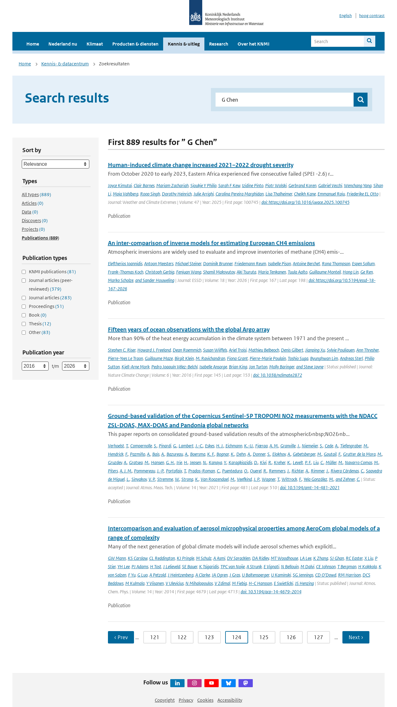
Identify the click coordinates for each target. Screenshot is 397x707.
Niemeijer (310, 446)
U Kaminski (281, 575)
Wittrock (289, 479)
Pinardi (165, 446)
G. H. (170, 462)
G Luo (142, 575)
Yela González (315, 479)
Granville (288, 446)
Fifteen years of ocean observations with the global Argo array (189, 329)
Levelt (298, 462)
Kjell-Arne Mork (135, 367)
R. (270, 462)
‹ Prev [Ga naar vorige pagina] (121, 637)
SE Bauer (189, 566)
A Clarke (202, 575)
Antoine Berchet (306, 263)
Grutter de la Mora (359, 454)
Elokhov (279, 454)
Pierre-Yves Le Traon (125, 358)
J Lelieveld (171, 566)
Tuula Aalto (297, 272)
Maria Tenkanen (272, 272)
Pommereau (144, 471)
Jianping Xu (315, 350)
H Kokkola (367, 566)
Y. (225, 462)
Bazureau (175, 454)
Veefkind (244, 479)
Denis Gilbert (292, 350)
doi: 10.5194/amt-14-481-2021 (310, 487)
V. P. (152, 479)
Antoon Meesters (158, 263)
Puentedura (232, 471)
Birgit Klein (184, 358)
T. (127, 446)
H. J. (220, 446)
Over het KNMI (254, 44)
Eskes (209, 446)
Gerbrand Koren (302, 185)
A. (336, 446)
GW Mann (117, 558)
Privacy (186, 700)
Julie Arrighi (204, 194)
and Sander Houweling (154, 280)
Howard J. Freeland (154, 350)
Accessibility (229, 700)
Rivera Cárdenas (345, 471)
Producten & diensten (135, 44)
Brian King (238, 367)
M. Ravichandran (210, 358)
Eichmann (233, 446)
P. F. (308, 462)
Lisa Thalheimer (278, 194)
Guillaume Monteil (325, 272)
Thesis (40, 324)
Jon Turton (258, 367)
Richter (298, 471)
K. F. (211, 454)
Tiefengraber (351, 446)
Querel (255, 471)
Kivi (263, 462)
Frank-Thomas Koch (125, 272)
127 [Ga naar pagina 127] (318, 637)
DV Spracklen (238, 558)
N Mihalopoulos (199, 583)
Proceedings (46, 306)
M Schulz (204, 558)
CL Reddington (162, 558)
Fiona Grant (237, 358)
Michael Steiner (188, 263)
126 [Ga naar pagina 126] (291, 637)
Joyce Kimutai (120, 185)
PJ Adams (140, 566)
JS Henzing (304, 583)
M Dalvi (307, 566)
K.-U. (248, 446)
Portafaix (174, 471)
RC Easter (354, 558)
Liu (316, 462)
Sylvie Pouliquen (341, 350)
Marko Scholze (120, 280)
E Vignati (271, 566)
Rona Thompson (336, 263)
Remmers (277, 471)
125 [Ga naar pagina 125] (264, 637)
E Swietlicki (283, 583)
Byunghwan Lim (324, 358)
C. (322, 462)
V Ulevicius (175, 583)
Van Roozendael (215, 479)
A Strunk (254, 566)
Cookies (205, 700)
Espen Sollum (363, 263)
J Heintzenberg (181, 575)
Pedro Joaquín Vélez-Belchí (174, 367)
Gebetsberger (304, 454)
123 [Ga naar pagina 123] (209, 637)
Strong (187, 479)
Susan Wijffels (215, 350)
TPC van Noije (233, 566)
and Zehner (345, 479)
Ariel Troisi (238, 350)
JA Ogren (220, 575)
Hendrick (115, 454)
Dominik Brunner (218, 263)
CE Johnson (326, 566)
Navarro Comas (358, 462)
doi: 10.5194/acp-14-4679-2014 (271, 592)
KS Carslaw (137, 558)
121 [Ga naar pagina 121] (154, 637)
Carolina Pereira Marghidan (240, 194)
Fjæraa (261, 446)
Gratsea (136, 462)
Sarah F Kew (229, 185)
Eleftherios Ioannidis (125, 263)
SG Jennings (303, 575)
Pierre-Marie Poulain (268, 358)
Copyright (165, 700)
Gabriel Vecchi (330, 185)
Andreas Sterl (351, 358)
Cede (329, 446)
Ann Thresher (367, 350)
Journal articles (50, 298)
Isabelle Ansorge (213, 367)
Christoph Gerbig (159, 272)
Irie (179, 462)
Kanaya (215, 462)
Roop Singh (150, 194)
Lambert (186, 446)
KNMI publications (52, 271)
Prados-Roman (201, 471)
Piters (113, 471)
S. (155, 446)
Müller (331, 462)
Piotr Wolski (276, 185)
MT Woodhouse (284, 558)
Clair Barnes (144, 185)
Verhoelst (116, 446)
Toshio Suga (298, 358)
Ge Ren (366, 272)
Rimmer (317, 471)
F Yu (132, 575)
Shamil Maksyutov (219, 272)
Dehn (241, 454)
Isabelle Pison (279, 263)
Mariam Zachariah (172, 185)
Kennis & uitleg (184, 44)
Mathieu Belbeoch (263, 350)
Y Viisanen (155, 583)
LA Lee (305, 558)
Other (39, 332)
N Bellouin (290, 566)
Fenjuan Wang (188, 272)
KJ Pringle (185, 558)
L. (128, 479)
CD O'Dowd (325, 575)
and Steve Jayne (309, 367)
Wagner (268, 479)
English (345, 15)
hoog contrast (372, 15)
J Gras (235, 575)
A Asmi (219, 558)
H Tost (155, 566)
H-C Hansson (260, 583)
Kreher (279, 462)
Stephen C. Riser (122, 350)
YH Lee (124, 566)
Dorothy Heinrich (177, 194)
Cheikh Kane (305, 194)
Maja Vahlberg (125, 194)
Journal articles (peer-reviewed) (51, 284)
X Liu (368, 558)
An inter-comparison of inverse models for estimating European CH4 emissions (211, 243)
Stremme (165, 479)
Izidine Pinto (252, 185)
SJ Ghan (337, 558)
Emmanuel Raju (331, 194)
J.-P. (160, 471)
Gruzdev (115, 462)
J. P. (257, 479)
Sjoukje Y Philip (203, 185)
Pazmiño (137, 454)
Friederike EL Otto (362, 194)
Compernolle (141, 446)
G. (175, 446)
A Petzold (157, 575)
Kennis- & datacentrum (65, 64)
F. (126, 454)
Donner (259, 454)
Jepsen (195, 462)
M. (366, 446)
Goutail (330, 454)
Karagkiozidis (240, 462)
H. (186, 462)
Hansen (157, 462)
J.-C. (199, 446)
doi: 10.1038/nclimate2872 (277, 375)
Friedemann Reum (250, 263)
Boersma (197, 454)
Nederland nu (62, 44)
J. (298, 446)
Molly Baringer (281, 367)
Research (218, 44)
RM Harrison (349, 575)
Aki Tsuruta (246, 272)
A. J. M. (126, 471)
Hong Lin (351, 272)
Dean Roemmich (187, 350)
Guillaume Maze (159, 358)
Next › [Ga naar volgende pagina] (356, 637)
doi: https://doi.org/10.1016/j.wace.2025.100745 (305, 202)
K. (232, 454)
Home (32, 44)
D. (256, 462)
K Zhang (320, 558)
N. (205, 462)
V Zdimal (222, 583)
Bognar (222, 454)
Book (38, 315)
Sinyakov (139, 479)
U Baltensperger (255, 575)
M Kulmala (135, 583)
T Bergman (346, 566)
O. (246, 471)
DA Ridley (260, 558)
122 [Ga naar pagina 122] (182, 637)
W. (177, 479)
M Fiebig (239, 583)
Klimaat (95, 44)
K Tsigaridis (209, 566)
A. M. (274, 446)
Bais (155, 454)
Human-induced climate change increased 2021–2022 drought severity (200, 165)
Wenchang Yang (358, 185)
